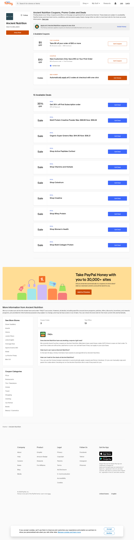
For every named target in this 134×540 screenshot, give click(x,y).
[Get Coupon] (117, 44)
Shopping (8, 395)
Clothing (8, 399)
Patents (59, 461)
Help (19, 457)
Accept (109, 529)
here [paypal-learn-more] (49, 494)
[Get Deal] (117, 105)
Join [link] (121, 3)
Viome (7, 332)
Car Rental (9, 403)
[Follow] (24, 15)
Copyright (60, 457)
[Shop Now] (17, 32)
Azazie (7, 328)
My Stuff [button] (96, 3)
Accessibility (61, 478)
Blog (18, 470)
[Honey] (8, 3)
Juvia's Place (9, 336)
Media (19, 474)
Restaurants (9, 379)
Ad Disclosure (62, 470)
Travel (7, 391)
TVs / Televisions (11, 383)
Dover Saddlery (10, 324)
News (19, 465)
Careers (20, 461)
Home (5, 427)
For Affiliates (41, 465)
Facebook (83, 452)
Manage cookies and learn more (69, 532)
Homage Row (10, 344)
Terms (59, 465)
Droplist (39, 452)
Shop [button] (86, 3)
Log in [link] (128, 3)
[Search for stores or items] (48, 3)
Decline (109, 533)
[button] (107, 494)
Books (7, 407)
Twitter (82, 457)
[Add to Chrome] (84, 292)
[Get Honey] (117, 78)
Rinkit (7, 352)
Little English (9, 340)
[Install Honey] (121, 26)
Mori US (8, 359)
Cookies (60, 483)
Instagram (83, 461)
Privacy (59, 452)
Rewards (107, 3)
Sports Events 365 (11, 348)
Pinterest (83, 465)
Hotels (7, 387)
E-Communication (63, 474)
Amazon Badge (42, 457)
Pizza (7, 375)
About (19, 452)
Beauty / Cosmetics (12, 410)
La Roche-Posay (11, 355)
